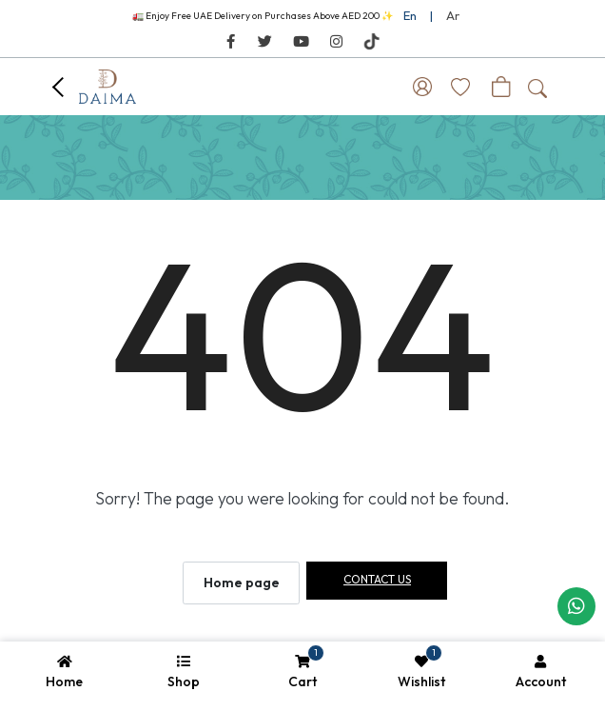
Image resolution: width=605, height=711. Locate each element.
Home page (242, 582)
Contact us (377, 579)
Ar (452, 15)
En (410, 15)
